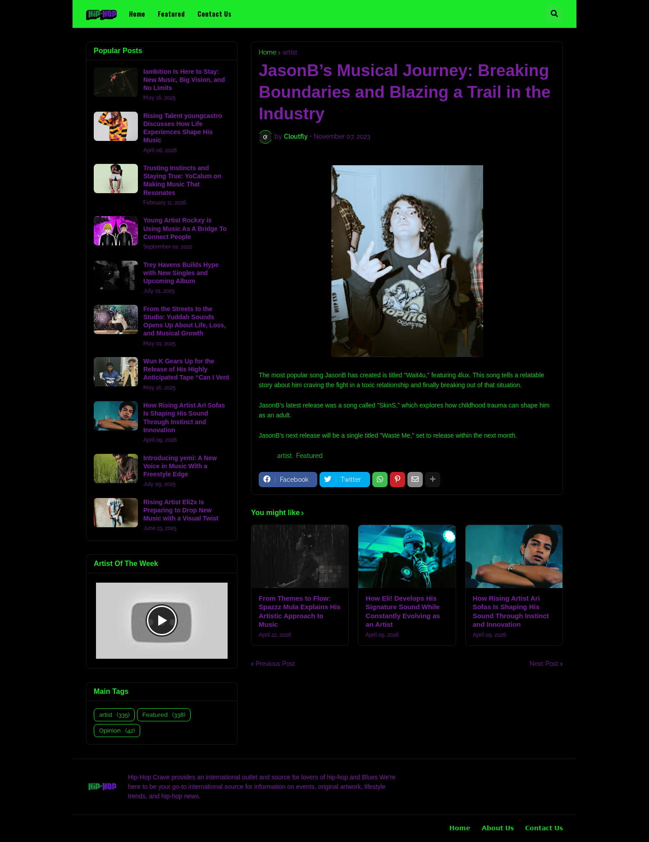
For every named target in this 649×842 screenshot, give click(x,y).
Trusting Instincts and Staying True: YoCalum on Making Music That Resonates (182, 180)
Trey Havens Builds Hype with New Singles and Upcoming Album (181, 273)
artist (290, 52)
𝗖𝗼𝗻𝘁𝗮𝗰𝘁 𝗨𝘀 (544, 828)
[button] (554, 14)
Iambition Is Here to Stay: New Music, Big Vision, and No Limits (184, 79)
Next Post (544, 663)
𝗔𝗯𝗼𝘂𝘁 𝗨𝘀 (498, 828)
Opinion (117, 730)
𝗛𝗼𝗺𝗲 (460, 828)
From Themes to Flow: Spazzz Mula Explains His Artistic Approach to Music (300, 611)
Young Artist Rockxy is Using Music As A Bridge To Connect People (185, 228)
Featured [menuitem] (171, 13)
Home (267, 52)
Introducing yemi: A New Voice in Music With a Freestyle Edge (180, 466)
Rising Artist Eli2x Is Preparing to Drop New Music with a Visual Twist (181, 510)
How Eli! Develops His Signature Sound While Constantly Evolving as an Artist (403, 611)
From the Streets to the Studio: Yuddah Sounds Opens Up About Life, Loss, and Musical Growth (184, 321)
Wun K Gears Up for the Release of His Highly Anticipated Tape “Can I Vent (186, 369)
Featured (309, 455)
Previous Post (275, 663)
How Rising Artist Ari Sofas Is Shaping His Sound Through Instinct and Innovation (511, 611)
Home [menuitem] (137, 13)
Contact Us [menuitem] (214, 13)
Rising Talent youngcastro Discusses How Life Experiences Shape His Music (182, 128)
